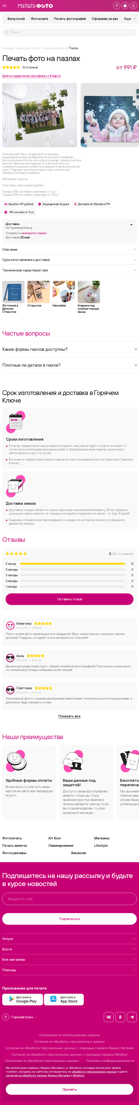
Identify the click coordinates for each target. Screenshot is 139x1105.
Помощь (69, 970)
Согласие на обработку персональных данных (69, 1041)
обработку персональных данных (94, 1071)
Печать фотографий (70, 19)
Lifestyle (101, 845)
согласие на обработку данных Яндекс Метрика (38, 1075)
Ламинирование (61, 845)
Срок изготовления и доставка (69, 259)
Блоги (69, 949)
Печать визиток (14, 845)
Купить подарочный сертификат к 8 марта (31, 76)
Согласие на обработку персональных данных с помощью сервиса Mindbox (69, 1054)
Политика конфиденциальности (110, 1061)
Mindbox (78, 1075)
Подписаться (69, 919)
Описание (69, 249)
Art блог (54, 838)
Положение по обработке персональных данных (42, 1061)
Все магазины (69, 959)
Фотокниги (39, 19)
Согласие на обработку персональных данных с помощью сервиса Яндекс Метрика (69, 1048)
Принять (69, 1089)
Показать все (69, 716)
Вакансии (78, 853)
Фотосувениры (14, 853)
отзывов (30, 67)
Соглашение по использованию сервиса (69, 1035)
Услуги (69, 939)
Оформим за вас (105, 19)
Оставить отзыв (69, 599)
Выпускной (16, 19)
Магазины (101, 838)
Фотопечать (12, 838)
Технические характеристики (69, 270)
